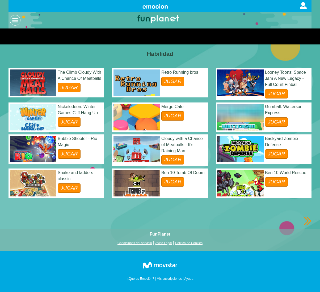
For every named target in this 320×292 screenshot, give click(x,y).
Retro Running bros (179, 72)
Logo (158, 19)
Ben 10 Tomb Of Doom (182, 172)
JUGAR (69, 87)
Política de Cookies (189, 243)
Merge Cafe (172, 106)
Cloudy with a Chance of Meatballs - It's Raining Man (182, 144)
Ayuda (188, 279)
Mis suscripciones (169, 279)
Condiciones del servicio (134, 243)
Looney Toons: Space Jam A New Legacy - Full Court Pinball (285, 78)
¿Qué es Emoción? (140, 279)
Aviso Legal (163, 243)
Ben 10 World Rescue (285, 172)
